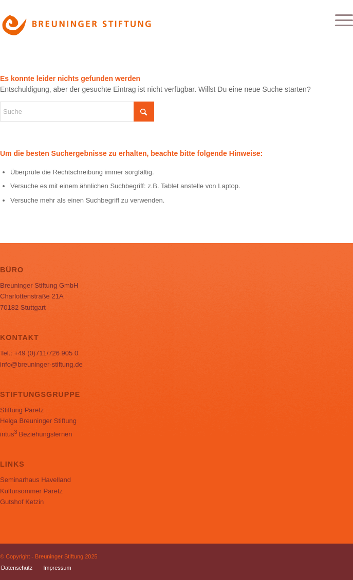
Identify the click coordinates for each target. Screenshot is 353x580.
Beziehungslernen (36, 434)
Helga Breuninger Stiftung (38, 421)
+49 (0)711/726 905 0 (46, 353)
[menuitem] (339, 20)
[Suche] (77, 112)
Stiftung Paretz (22, 410)
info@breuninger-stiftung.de (41, 364)
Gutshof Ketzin (22, 502)
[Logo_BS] (141, 20)
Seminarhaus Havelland (35, 480)
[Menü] (339, 20)
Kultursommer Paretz (31, 491)
